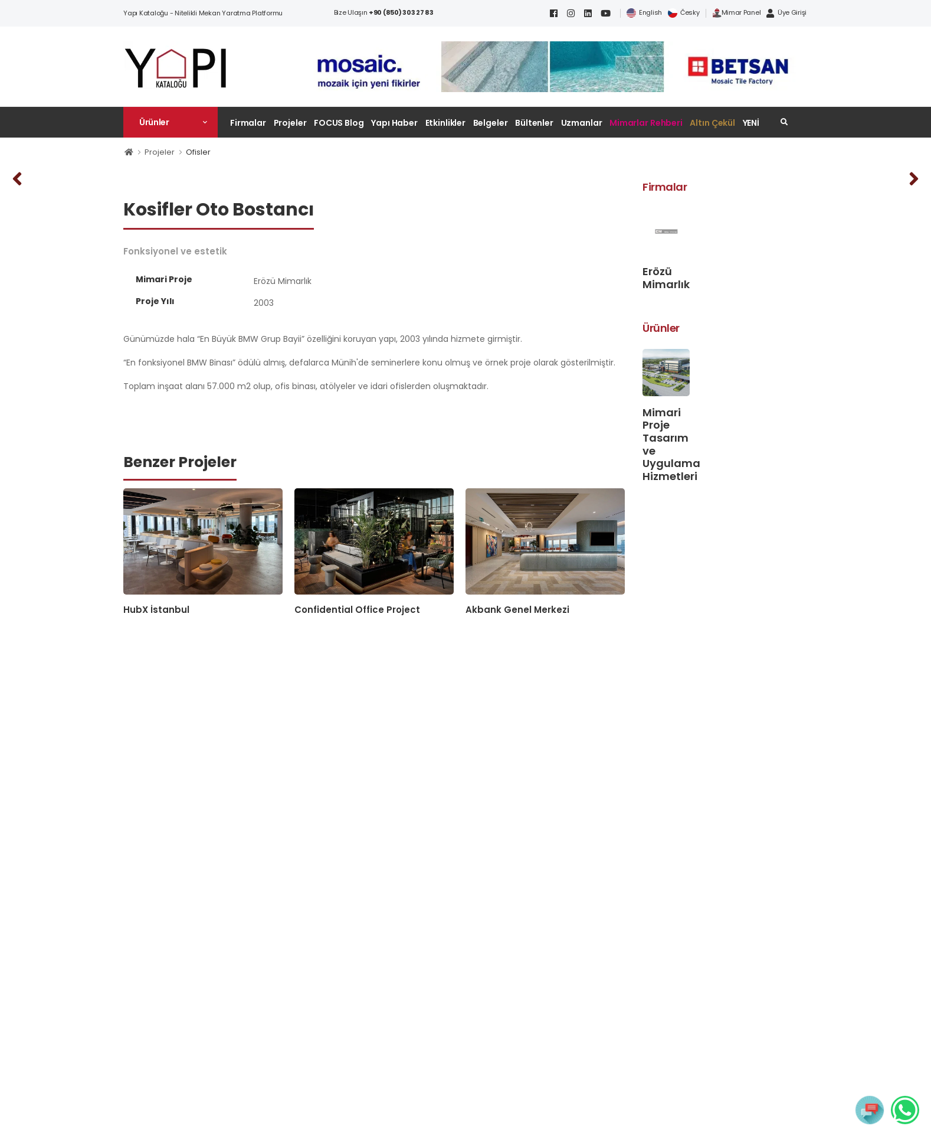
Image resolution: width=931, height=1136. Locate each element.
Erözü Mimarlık (666, 278)
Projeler (290, 123)
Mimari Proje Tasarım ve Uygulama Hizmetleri (671, 444)
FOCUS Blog (339, 123)
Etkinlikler (445, 123)
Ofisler (198, 152)
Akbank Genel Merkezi (517, 609)
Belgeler (490, 123)
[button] (170, 122)
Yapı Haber (394, 123)
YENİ (751, 123)
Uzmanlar (581, 123)
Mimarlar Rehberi (646, 123)
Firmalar (248, 123)
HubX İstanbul (156, 609)
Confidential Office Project (357, 609)
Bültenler (534, 123)
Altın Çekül (712, 123)
